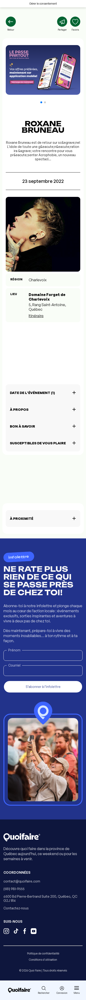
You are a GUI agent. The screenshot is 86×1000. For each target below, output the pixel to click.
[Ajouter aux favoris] (75, 24)
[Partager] (62, 24)
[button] (41, 102)
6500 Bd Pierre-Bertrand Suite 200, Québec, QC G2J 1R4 (40, 898)
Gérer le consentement (43, 3)
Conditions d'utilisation (43, 959)
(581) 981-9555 (14, 889)
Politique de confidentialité (43, 953)
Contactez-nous (16, 908)
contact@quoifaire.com (21, 881)
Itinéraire (36, 315)
